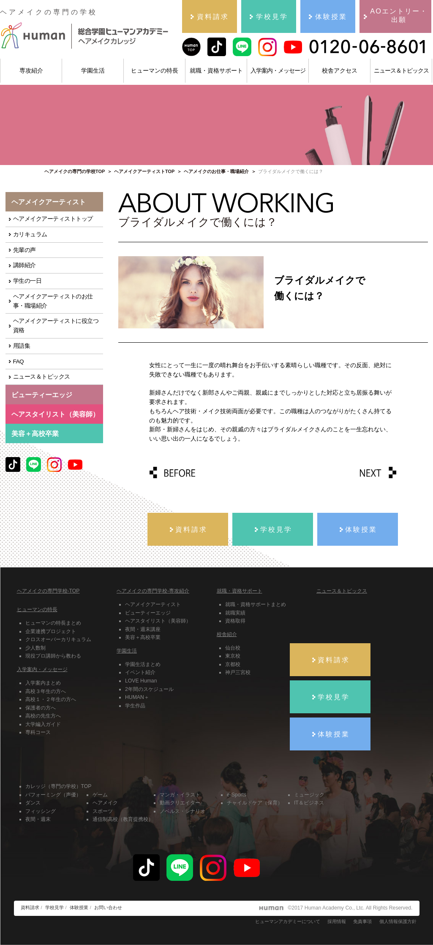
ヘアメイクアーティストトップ (53, 219)
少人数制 (35, 648)
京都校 (232, 664)
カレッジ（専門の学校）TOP (58, 786)
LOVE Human (141, 681)
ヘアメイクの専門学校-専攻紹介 (153, 591)
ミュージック (309, 795)
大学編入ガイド (43, 724)
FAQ (18, 361)
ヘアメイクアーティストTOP (144, 171)
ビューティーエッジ (148, 613)
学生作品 (135, 706)
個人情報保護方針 (398, 921)
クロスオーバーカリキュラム (58, 639)
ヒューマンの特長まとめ (53, 623)
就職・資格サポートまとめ (255, 604)
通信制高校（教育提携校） (123, 819)
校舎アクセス (339, 70)
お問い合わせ (108, 907)
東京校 (232, 656)
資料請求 (30, 907)
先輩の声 (24, 250)
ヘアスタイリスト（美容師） (158, 621)
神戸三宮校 (238, 672)
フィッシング (40, 811)
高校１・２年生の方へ (50, 699)
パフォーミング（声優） (53, 795)
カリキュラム (30, 234)
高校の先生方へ (43, 716)
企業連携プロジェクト (50, 631)
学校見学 (54, 907)
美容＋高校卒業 (35, 433)
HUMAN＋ (137, 697)
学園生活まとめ (143, 664)
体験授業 (79, 907)
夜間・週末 (38, 819)
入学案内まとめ (43, 683)
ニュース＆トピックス (401, 70)
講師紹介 (24, 265)
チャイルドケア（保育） (255, 803)
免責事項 (362, 921)
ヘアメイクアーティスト (153, 604)
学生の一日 (27, 281)
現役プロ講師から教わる (53, 656)
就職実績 (235, 613)
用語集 (21, 346)
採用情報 (336, 921)
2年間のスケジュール (149, 689)
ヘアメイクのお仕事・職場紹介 (216, 171)
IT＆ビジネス (309, 803)
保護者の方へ (40, 708)
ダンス (33, 803)
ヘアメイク (105, 803)
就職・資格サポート (216, 70)
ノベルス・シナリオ (182, 811)
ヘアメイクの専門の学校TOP (74, 171)
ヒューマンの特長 (154, 70)
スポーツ (103, 811)
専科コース (38, 732)
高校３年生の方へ (45, 691)
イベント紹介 (140, 672)
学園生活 (93, 70)
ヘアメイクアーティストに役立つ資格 (56, 325)
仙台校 (232, 648)
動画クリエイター (180, 803)
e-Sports (236, 795)
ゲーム (100, 795)
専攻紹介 (31, 70)
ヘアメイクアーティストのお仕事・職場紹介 (53, 301)
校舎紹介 (227, 634)
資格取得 (235, 621)
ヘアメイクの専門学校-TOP (48, 591)
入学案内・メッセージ (278, 70)
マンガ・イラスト (180, 795)
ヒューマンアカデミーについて (287, 921)
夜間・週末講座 (143, 629)
